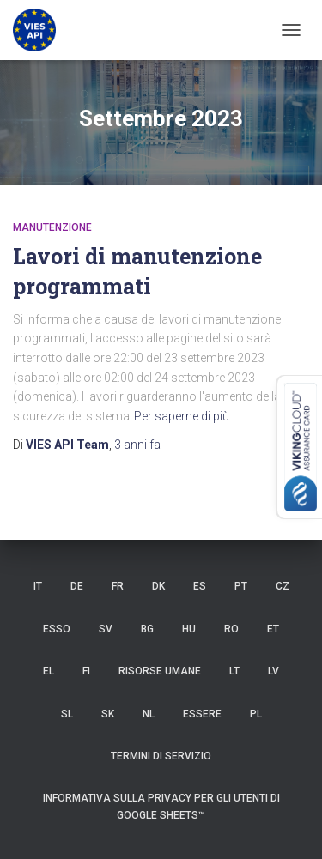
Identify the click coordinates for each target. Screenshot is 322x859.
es (199, 586)
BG (147, 629)
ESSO (56, 629)
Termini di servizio (161, 756)
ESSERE (202, 714)
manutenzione (52, 227)
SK (107, 714)
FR (118, 586)
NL (149, 714)
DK (158, 586)
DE (76, 586)
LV (273, 671)
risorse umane (159, 671)
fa (137, 444)
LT (234, 671)
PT (240, 586)
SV (105, 629)
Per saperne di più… (185, 416)
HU (189, 629)
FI (86, 671)
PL (256, 714)
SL (67, 714)
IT (37, 586)
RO (231, 629)
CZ (282, 586)
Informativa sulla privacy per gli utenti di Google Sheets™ (161, 806)
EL (48, 671)
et (273, 629)
